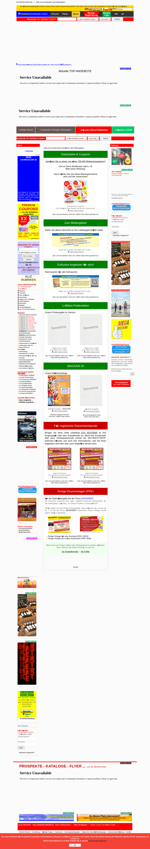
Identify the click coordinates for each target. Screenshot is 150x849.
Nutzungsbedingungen (72, 832)
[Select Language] (125, 9)
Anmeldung (36, 832)
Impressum (58, 832)
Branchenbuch (24, 530)
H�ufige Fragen (47, 832)
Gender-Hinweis (24, 832)
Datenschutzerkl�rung (116, 832)
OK (75, 845)
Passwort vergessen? (27, 752)
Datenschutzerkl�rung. (97, 841)
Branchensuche (24, 532)
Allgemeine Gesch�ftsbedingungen (94, 832)
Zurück (75, 567)
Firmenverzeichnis (25, 528)
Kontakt (128, 832)
